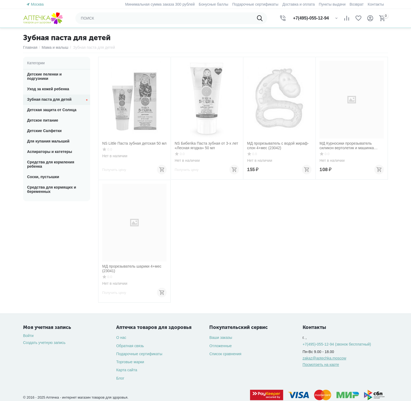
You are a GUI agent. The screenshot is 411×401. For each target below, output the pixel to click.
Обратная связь (130, 346)
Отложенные (220, 346)
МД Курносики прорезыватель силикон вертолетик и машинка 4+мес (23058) (347, 145)
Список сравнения (225, 354)
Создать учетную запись (44, 342)
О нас (121, 337)
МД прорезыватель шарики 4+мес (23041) (131, 268)
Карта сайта (126, 370)
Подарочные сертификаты (139, 354)
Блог (120, 378)
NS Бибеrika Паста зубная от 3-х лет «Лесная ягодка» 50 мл (206, 145)
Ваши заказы (220, 337)
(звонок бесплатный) (337, 344)
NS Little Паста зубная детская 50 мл (134, 143)
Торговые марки (130, 362)
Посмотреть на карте (321, 364)
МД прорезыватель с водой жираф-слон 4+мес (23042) (278, 145)
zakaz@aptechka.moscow (324, 358)
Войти (28, 335)
